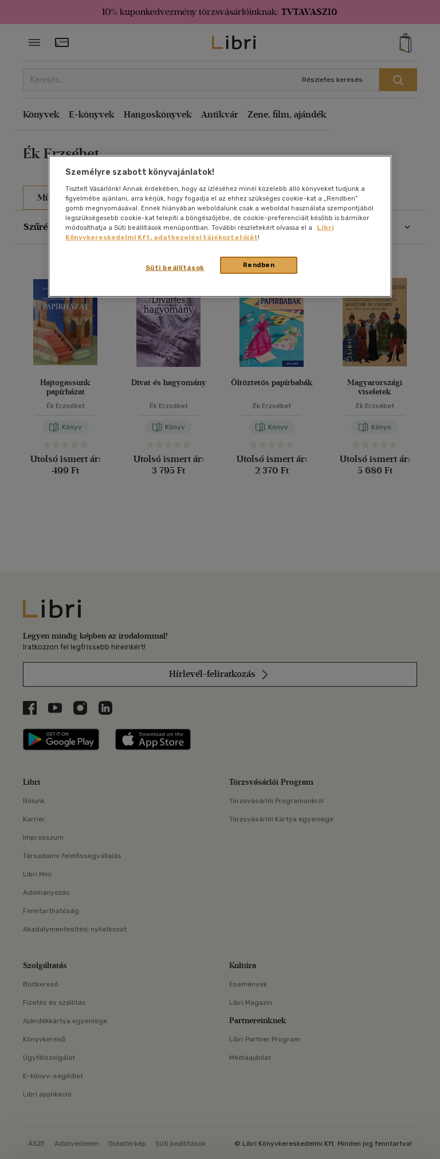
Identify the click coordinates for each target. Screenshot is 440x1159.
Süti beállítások (175, 268)
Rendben (259, 265)
